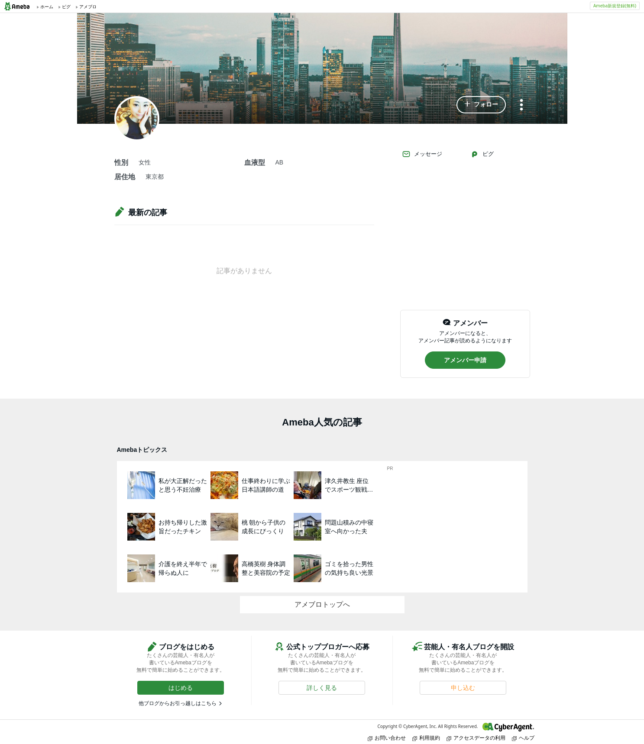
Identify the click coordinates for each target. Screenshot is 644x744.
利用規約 (426, 737)
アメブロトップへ (322, 604)
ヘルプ (523, 737)
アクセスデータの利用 (476, 737)
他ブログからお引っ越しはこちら (178, 703)
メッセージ (422, 154)
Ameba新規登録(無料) (614, 6)
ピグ (482, 154)
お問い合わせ (387, 737)
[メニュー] (521, 105)
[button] (481, 104)
